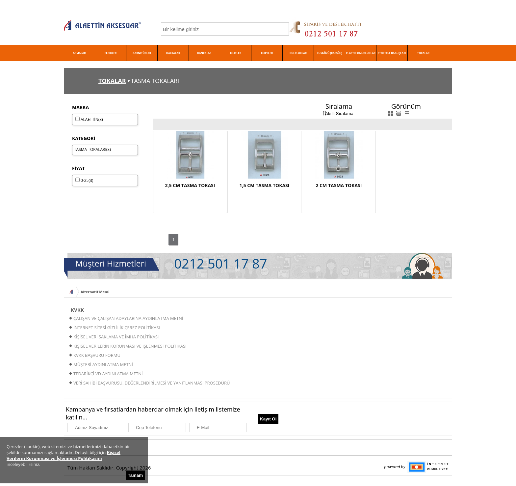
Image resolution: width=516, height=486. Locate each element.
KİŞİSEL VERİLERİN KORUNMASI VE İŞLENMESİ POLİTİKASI (130, 346)
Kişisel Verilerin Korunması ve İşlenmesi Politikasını (63, 455)
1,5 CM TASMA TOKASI (265, 185)
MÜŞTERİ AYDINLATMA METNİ (103, 364)
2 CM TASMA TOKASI (339, 185)
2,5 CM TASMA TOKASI (190, 185)
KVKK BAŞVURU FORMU (96, 355)
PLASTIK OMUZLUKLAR (360, 53)
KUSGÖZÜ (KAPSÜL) (329, 53)
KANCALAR (204, 53)
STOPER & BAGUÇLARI (392, 53)
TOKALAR (423, 53)
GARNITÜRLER (142, 53)
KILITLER (235, 53)
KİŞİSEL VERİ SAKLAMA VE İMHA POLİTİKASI (116, 337)
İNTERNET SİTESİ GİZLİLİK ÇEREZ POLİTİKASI (116, 327)
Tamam (135, 475)
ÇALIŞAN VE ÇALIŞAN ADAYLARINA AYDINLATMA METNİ (128, 318)
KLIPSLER (267, 53)
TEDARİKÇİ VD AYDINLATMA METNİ (108, 374)
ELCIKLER (110, 53)
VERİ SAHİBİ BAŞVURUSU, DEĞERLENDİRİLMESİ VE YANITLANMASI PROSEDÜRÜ (151, 383)
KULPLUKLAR (298, 53)
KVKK (77, 309)
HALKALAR (173, 53)
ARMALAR (79, 53)
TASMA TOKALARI (90, 149)
